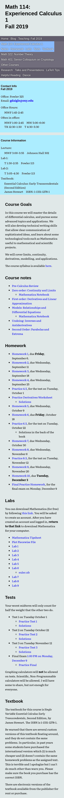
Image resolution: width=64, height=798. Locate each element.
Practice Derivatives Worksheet (32, 397)
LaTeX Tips (53, 70)
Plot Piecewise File (24, 542)
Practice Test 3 (28, 647)
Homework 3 (20, 371)
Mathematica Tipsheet (26, 537)
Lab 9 (15, 585)
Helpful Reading (10, 75)
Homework (16, 49)
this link (27, 513)
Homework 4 (20, 380)
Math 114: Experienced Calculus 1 (22, 43)
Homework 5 (20, 406)
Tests (37, 49)
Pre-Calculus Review (25, 286)
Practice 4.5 (19, 389)
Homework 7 (20, 441)
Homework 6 (20, 415)
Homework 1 (20, 354)
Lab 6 (15, 568)
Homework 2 (20, 362)
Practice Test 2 (28, 634)
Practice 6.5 (19, 423)
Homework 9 (20, 467)
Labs (29, 49)
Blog (13, 38)
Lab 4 (15, 559)
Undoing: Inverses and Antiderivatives (26, 323)
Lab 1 (15, 546)
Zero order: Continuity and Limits (34, 290)
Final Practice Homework (28, 484)
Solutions (25, 402)
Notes (4, 49)
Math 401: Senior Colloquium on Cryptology (27, 59)
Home (4, 38)
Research (7, 70)
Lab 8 (15, 581)
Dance (27, 75)
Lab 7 (15, 577)
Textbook (47, 49)
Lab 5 (15, 564)
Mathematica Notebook (34, 294)
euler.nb (24, 572)
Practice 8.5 (19, 458)
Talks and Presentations (29, 70)
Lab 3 (15, 555)
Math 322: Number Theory (17, 54)
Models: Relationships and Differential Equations (29, 309)
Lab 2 (15, 550)
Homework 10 (21, 476)
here (48, 266)
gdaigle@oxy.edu (21, 100)
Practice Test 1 (28, 621)
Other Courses (10, 64)
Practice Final (28, 665)
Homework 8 (20, 449)
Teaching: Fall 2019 (30, 38)
